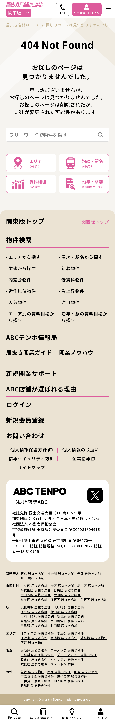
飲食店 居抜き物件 (34, 664)
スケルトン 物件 (62, 664)
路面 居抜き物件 (59, 672)
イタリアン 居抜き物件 (67, 659)
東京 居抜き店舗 (32, 573)
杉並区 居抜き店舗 (34, 599)
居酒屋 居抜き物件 (34, 650)
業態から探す (22, 268)
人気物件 (18, 302)
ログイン (19, 404)
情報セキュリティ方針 (31, 458)
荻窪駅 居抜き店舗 (34, 621)
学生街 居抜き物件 (70, 633)
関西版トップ (95, 222)
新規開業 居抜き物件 (36, 685)
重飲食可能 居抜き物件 (37, 676)
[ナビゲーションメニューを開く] (108, 9)
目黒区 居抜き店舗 (67, 590)
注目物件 (70, 302)
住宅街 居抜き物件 (34, 638)
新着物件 (70, 268)
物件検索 (19, 239)
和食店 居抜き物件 (34, 659)
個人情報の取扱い (83, 449)
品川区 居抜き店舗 (90, 585)
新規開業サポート (31, 373)
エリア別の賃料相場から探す (31, 316)
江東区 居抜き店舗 (64, 599)
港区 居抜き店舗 (62, 585)
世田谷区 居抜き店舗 (36, 595)
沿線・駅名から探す (82, 257)
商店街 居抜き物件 (64, 638)
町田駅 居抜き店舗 (64, 625)
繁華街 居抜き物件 (93, 638)
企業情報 (83, 458)
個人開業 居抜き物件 (69, 681)
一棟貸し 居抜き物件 (36, 681)
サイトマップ (31, 467)
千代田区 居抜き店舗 (36, 590)
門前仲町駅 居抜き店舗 (37, 616)
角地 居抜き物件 (32, 672)
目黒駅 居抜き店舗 (34, 625)
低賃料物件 (72, 279)
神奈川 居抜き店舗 (60, 573)
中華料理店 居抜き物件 (37, 655)
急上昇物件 (72, 291)
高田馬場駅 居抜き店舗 (67, 621)
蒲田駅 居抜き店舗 (64, 612)
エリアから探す (25, 257)
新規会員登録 (25, 419)
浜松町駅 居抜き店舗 (36, 607)
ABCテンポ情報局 (31, 337)
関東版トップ (25, 220)
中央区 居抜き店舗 (34, 585)
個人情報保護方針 (31, 449)
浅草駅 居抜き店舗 (34, 612)
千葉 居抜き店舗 (89, 573)
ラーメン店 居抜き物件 (67, 650)
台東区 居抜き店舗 (93, 599)
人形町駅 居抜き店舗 (69, 607)
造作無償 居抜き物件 (72, 676)
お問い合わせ (25, 435)
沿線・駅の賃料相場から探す (84, 316)
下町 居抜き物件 (32, 642)
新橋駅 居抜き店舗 (70, 616)
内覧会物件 (20, 279)
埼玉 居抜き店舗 (32, 578)
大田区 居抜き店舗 (67, 595)
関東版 (19, 12)
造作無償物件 (22, 291)
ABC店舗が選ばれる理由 (41, 388)
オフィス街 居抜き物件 (37, 633)
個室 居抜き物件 (86, 672)
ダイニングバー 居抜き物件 (77, 655)
